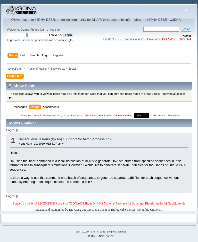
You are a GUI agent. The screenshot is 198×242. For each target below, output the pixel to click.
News (50, 115)
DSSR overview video (131, 39)
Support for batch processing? (87, 139)
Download (39, 115)
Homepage (173, 115)
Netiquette (26, 115)
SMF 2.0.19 (82, 231)
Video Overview (123, 115)
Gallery (58, 115)
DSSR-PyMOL (104, 115)
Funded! (108, 39)
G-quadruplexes (72, 115)
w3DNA (175, 20)
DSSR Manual (157, 115)
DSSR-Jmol (88, 115)
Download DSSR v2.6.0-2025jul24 (169, 39)
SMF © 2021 (98, 231)
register (55, 29)
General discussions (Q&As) (40, 139)
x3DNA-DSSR (45, 20)
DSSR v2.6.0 (141, 115)
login (43, 29)
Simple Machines (116, 231)
